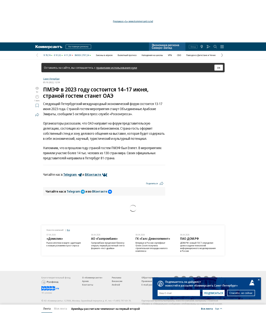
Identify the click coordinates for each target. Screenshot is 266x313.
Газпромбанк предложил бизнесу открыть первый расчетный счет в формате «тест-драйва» (108, 245)
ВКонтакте (102, 191)
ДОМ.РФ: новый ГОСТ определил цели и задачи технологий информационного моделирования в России (198, 246)
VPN (170, 55)
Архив (85, 281)
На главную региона (78, 46)
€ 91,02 (57, 55)
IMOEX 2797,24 (82, 55)
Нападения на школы (152, 55)
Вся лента (207, 308)
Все (68, 230)
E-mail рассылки (150, 284)
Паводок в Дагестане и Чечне (201, 55)
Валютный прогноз (127, 55)
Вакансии (117, 281)
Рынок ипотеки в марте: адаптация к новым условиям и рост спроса (63, 244)
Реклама (116, 277)
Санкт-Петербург (51, 78)
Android (116, 284)
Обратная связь (150, 277)
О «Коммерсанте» (92, 277)
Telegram (76, 191)
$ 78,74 (47, 55)
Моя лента (60, 308)
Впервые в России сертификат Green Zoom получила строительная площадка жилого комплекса (152, 246)
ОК (218, 67)
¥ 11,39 (67, 55)
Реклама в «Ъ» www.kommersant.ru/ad (133, 21)
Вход (193, 46)
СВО (179, 55)
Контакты (87, 284)
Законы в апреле (104, 55)
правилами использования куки (116, 68)
